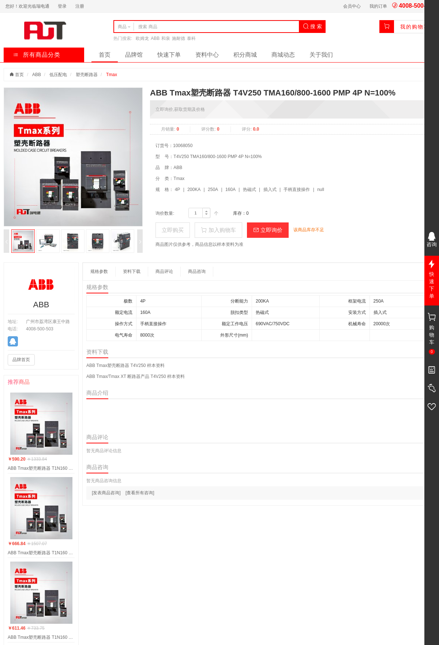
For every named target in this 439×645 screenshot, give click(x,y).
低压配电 (58, 74)
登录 (62, 6)
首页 (104, 55)
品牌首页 (21, 359)
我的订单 (378, 6)
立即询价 (267, 230)
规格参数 (99, 271)
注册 (79, 6)
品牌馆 (134, 55)
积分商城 (245, 55)
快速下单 (169, 55)
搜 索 (312, 26)
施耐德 (178, 38)
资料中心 (207, 55)
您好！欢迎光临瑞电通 (27, 6)
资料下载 (131, 271)
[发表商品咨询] (106, 492)
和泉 (165, 38)
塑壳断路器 (87, 74)
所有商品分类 (36, 55)
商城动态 (283, 55)
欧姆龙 (142, 38)
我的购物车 (414, 27)
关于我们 (321, 55)
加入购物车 (218, 230)
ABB (155, 38)
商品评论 (164, 271)
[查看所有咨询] (139, 492)
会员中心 (352, 6)
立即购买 (173, 230)
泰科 (191, 38)
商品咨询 (197, 271)
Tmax (111, 74)
